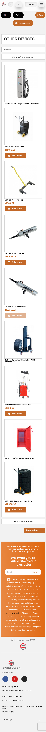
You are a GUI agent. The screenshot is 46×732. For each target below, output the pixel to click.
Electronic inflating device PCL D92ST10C (22, 104)
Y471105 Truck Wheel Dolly (15, 200)
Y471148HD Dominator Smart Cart (19, 501)
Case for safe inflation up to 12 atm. (20, 458)
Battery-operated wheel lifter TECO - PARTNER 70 (20, 361)
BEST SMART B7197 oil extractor (18, 405)
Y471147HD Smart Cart (14, 147)
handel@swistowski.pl (16, 700)
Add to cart (15, 155)
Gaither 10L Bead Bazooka (16, 307)
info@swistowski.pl (13, 613)
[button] (40, 15)
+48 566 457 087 (15, 696)
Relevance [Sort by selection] (23, 49)
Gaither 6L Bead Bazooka (15, 253)
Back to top (33, 530)
